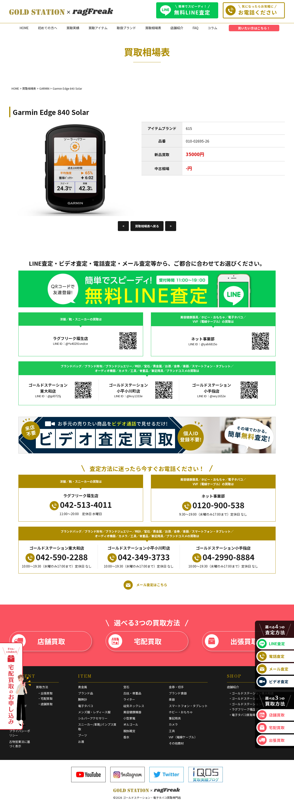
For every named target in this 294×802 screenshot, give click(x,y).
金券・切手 (176, 687)
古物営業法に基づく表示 (19, 743)
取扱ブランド (126, 28)
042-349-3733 (138, 557)
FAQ (195, 28)
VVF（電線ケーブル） (183, 737)
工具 (172, 731)
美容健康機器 (132, 712)
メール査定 (272, 669)
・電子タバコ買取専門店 (245, 715)
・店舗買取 (45, 704)
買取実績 (72, 28)
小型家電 (129, 718)
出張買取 (231, 641)
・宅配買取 (45, 698)
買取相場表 (153, 28)
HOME (24, 28)
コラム (212, 28)
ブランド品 (85, 693)
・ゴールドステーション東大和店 (251, 693)
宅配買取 (134, 641)
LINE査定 (271, 643)
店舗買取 (38, 641)
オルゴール (130, 724)
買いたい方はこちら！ (254, 28)
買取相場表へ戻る (147, 226)
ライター (129, 699)
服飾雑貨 (129, 731)
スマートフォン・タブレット (188, 706)
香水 (126, 737)
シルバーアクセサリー (92, 718)
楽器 (172, 699)
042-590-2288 (56, 557)
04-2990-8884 (223, 557)
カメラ (173, 724)
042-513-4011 (81, 504)
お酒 (81, 741)
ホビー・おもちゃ (181, 712)
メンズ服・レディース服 (94, 712)
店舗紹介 (176, 28)
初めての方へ (47, 28)
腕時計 (82, 699)
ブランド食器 (178, 693)
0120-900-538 (213, 505)
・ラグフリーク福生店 (244, 709)
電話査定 (271, 656)
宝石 (126, 687)
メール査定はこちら (145, 585)
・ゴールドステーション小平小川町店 (254, 704)
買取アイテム (97, 28)
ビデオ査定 (272, 681)
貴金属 (82, 687)
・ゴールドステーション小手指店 (251, 698)
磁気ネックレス (133, 706)
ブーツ (82, 735)
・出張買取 (45, 693)
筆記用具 (175, 718)
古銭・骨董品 (132, 693)
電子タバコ (85, 706)
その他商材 (176, 743)
